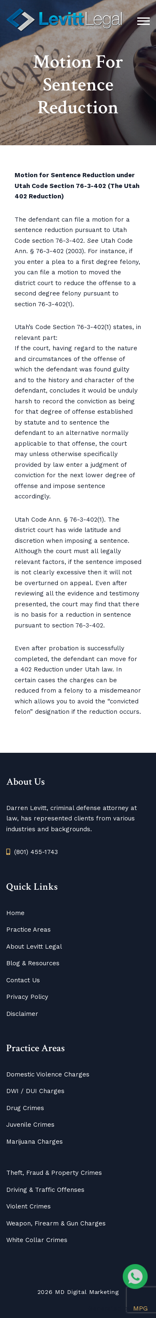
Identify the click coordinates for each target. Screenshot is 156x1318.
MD (59, 1292)
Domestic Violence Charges (47, 1074)
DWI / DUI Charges (35, 1091)
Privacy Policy (27, 997)
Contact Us (23, 980)
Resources (42, 963)
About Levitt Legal (34, 946)
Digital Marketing (93, 1292)
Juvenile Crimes (30, 1124)
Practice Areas (28, 929)
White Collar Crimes (36, 1240)
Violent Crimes (28, 1206)
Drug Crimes (25, 1108)
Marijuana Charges (34, 1141)
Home (15, 913)
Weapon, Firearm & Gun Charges (56, 1223)
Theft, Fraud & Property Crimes (54, 1172)
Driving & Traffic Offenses (45, 1190)
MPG (140, 1308)
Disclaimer (22, 1014)
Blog (13, 963)
